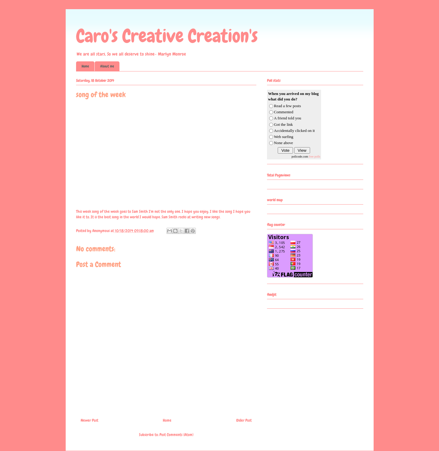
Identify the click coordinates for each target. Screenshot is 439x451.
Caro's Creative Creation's (167, 36)
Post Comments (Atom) (176, 434)
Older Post (244, 420)
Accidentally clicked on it (294, 130)
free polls (314, 156)
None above (283, 142)
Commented (284, 112)
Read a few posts (287, 106)
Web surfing (284, 136)
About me (107, 66)
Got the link (283, 124)
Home (85, 66)
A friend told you (287, 118)
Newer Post (89, 420)
